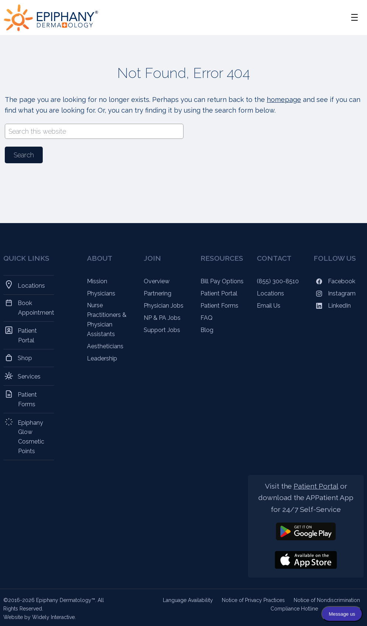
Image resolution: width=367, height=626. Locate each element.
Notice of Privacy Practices (253, 600)
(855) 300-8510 (278, 281)
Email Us (268, 305)
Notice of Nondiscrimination (327, 600)
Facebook (334, 281)
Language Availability (188, 600)
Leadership (102, 358)
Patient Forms (27, 399)
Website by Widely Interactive (39, 617)
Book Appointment (36, 308)
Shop (25, 358)
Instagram (335, 293)
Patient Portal (27, 335)
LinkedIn (332, 305)
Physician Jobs (164, 305)
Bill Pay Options (222, 281)
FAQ (206, 317)
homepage (284, 99)
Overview (156, 281)
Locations (31, 284)
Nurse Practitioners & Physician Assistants (106, 320)
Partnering (157, 293)
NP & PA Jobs (162, 317)
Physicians (101, 293)
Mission (97, 281)
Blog (206, 329)
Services (29, 376)
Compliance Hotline (294, 609)
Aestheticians (105, 346)
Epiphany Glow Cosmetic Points (31, 436)
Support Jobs (162, 329)
